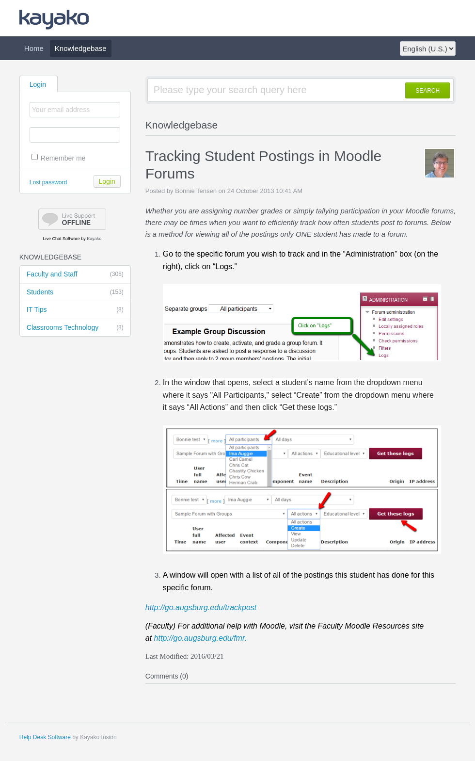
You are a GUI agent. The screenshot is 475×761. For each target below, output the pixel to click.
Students (75, 292)
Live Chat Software (61, 238)
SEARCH (427, 90)
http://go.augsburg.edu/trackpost (200, 607)
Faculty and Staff (75, 274)
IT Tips (75, 310)
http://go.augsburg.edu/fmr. (200, 638)
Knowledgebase (81, 48)
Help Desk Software (45, 737)
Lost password (48, 182)
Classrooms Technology (75, 328)
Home (34, 48)
